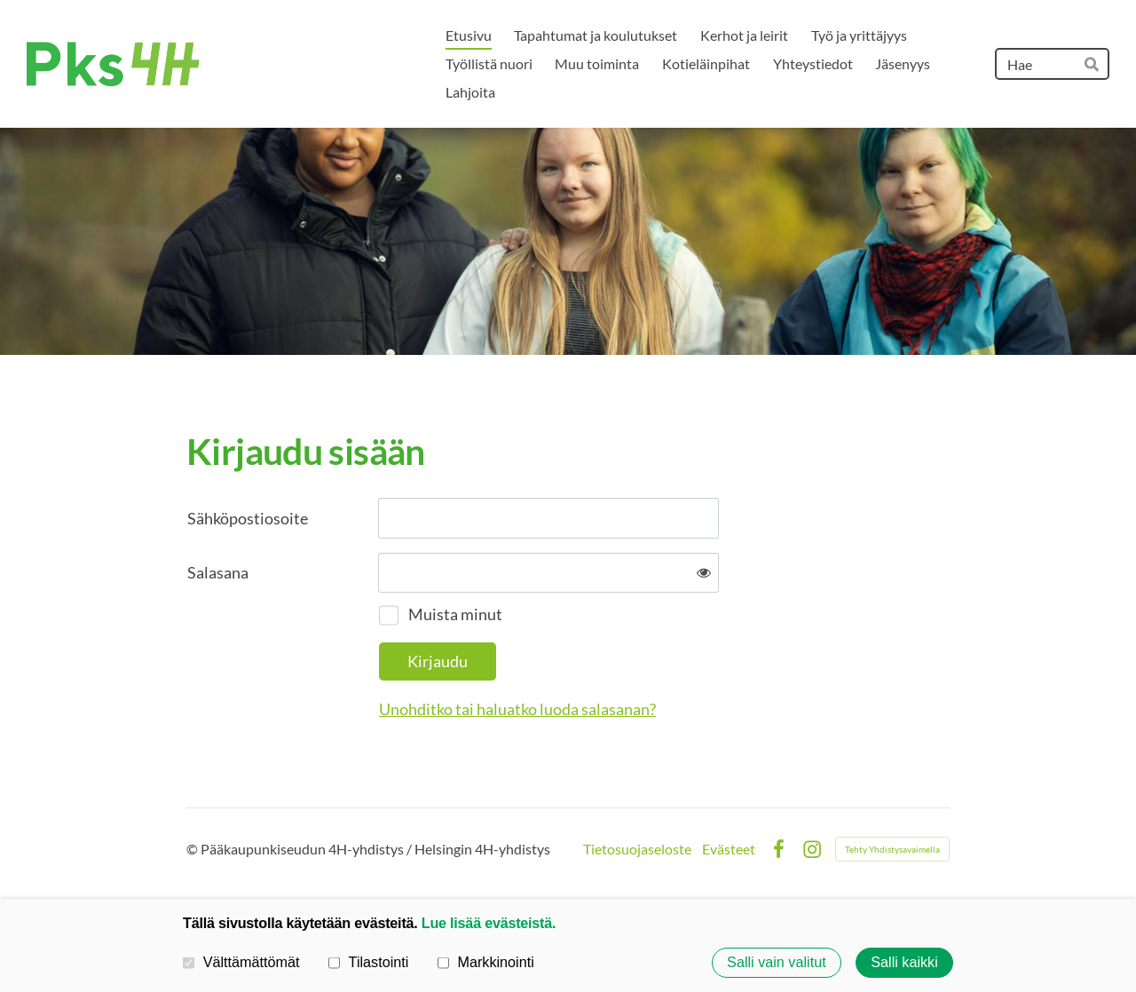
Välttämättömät (241, 962)
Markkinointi (486, 962)
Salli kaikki (904, 963)
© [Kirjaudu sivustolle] (193, 848)
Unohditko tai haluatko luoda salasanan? (517, 709)
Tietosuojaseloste (637, 849)
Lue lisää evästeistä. (489, 923)
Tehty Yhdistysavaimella (892, 849)
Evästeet (728, 849)
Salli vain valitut (776, 963)
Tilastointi (368, 962)
